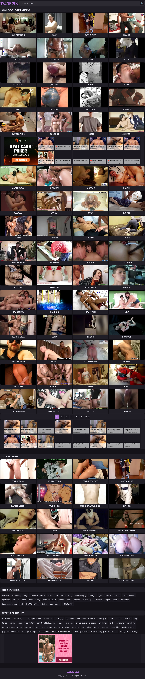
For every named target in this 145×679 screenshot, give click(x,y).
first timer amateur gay (12, 627)
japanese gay (80, 595)
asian (63, 595)
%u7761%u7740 (33, 604)
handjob (92, 595)
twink (44, 604)
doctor (77, 599)
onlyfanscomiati (128, 627)
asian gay (59, 618)
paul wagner (55, 604)
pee (92, 599)
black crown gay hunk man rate (104, 631)
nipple (107, 599)
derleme (69, 623)
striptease (29, 627)
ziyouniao (70, 618)
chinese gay (16, 595)
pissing (115, 599)
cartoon (117, 595)
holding (133, 631)
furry (70, 595)
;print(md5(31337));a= (46, 623)
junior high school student (38, 631)
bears (69, 599)
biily (135, 618)
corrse (12, 623)
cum (125, 595)
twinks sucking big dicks (86, 623)
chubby (108, 595)
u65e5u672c (68, 604)
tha (23, 631)
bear (24, 599)
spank (61, 599)
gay (100, 595)
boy (25, 595)
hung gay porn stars (26, 623)
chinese (5, 595)
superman (48, 618)
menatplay (81, 618)
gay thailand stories (10, 631)
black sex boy (34, 599)
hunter (96, 627)
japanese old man (9, 604)
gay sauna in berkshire (125, 623)
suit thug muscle (81, 631)
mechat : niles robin (110, 627)
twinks (99, 599)
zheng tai (124, 631)
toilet (4, 623)
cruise (60, 623)
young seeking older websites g (49, 627)
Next (87, 417)
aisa (67, 627)
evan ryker (86, 627)
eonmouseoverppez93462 (120, 618)
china (42, 595)
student (16, 599)
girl (111, 623)
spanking (6, 599)
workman (103, 623)
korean (132, 595)
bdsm (50, 595)
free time (125, 599)
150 (56, 595)
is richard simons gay (97, 618)
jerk (21, 604)
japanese (34, 595)
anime (85, 599)
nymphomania (34, 618)
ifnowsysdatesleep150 (61, 631)
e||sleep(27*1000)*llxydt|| (14, 618)
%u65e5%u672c (49, 599)
